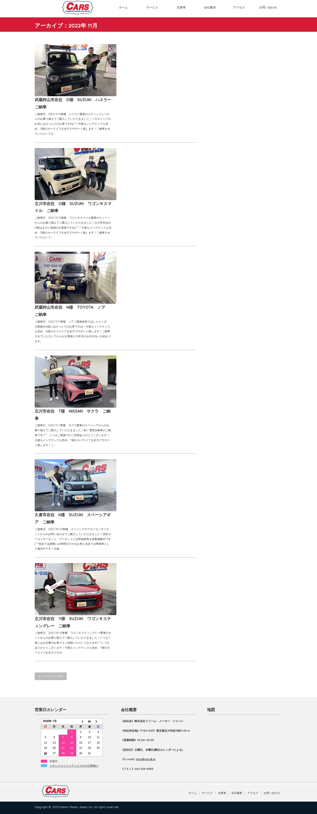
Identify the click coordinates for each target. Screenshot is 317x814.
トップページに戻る (50, 676)
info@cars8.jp (146, 759)
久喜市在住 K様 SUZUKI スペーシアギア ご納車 (73, 518)
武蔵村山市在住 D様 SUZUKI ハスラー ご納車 (73, 103)
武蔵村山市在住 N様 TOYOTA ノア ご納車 (72, 311)
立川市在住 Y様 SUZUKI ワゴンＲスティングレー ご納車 (73, 622)
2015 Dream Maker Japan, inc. (72, 807)
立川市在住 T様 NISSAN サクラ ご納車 (72, 415)
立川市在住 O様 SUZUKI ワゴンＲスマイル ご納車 (73, 207)
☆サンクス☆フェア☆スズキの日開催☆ (74, 765)
